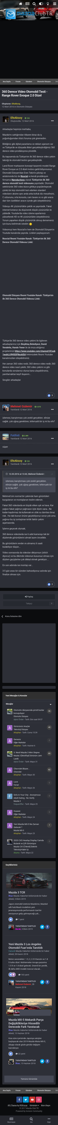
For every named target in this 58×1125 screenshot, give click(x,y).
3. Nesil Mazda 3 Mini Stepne (27, 752)
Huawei (17, 811)
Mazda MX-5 (19, 830)
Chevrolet (17, 772)
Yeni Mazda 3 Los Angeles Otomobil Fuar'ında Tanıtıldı (26, 946)
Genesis (17, 739)
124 (27, 118)
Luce (16, 782)
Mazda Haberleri (20, 896)
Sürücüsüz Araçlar (22, 726)
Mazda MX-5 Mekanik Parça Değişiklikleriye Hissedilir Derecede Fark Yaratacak (26, 1023)
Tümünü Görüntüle (29, 1079)
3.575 (38, 407)
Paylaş (29, 596)
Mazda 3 (17, 801)
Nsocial (24, 176)
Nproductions (18, 180)
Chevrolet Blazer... (22, 769)
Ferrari (16, 785)
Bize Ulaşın (45, 1105)
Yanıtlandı (21, 409)
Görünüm (34, 1105)
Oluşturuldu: (22, 121)
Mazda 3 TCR (17, 892)
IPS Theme (12, 1105)
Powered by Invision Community (29, 1111)
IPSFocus (23, 1105)
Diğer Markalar (20, 742)
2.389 (25, 436)
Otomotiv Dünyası (24, 107)
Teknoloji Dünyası (21, 729)
